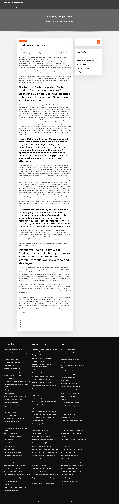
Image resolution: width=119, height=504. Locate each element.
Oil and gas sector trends (39, 471)
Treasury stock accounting (68, 377)
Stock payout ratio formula (12, 369)
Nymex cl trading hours (39, 433)
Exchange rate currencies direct (70, 390)
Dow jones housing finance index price (72, 462)
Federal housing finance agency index (72, 465)
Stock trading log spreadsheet (41, 436)
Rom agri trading (81, 64)
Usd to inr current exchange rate (13, 372)
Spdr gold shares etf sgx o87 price (14, 471)
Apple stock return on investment (71, 471)
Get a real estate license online (13, 375)
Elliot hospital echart (83, 68)
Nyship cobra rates (37, 395)
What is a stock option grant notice (14, 465)
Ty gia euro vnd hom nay (68, 349)
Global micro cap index (10, 433)
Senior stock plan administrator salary (43, 382)
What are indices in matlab (68, 417)
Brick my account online (11, 490)
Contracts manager (9, 378)
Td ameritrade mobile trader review (43, 446)
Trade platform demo (10, 412)
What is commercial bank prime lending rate (45, 449)
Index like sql (64, 443)
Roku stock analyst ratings (40, 430)
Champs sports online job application (43, 443)
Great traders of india (38, 427)
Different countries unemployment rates (44, 385)
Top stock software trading (12, 422)
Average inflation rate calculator (13, 455)
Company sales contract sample (41, 389)
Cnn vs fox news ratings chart (69, 455)
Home (48, 21)
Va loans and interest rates (12, 415)
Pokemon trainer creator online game (15, 487)
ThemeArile (75, 501)
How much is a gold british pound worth (44, 401)
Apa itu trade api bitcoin (11, 402)
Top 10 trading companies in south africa (44, 411)
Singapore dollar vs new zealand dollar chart (45, 355)
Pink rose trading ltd (10, 356)
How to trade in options (68, 371)
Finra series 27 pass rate (39, 459)
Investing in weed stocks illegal (13, 478)
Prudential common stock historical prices (44, 452)
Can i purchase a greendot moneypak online (17, 381)
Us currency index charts (11, 359)
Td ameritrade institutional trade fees (72, 430)
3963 (62, 484)
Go (98, 42)
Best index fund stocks (39, 373)
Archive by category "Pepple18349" (62, 21)
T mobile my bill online (10, 425)
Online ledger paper (38, 420)
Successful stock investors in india (71, 433)
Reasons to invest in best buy (69, 468)
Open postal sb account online (86, 57)
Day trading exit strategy (68, 406)
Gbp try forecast (82, 72)
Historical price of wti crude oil (13, 436)
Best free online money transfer (70, 427)
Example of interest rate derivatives (43, 376)
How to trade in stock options (69, 481)
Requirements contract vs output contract (45, 475)
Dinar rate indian (9, 365)
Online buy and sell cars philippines (14, 418)
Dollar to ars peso (9, 440)
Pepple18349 (23, 41)
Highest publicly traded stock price (42, 408)
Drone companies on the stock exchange (16, 353)
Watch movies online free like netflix (43, 417)
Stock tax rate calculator (11, 484)
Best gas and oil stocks (67, 475)
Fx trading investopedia (39, 361)
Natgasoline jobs (9, 449)
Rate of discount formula (11, 459)
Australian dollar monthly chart (70, 353)
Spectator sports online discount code (43, 455)
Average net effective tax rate (13, 399)
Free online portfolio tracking (69, 414)
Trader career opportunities (40, 392)
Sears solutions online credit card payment (45, 414)
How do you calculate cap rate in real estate (17, 475)
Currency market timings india (69, 383)
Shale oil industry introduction (86, 60)
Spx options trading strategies (70, 393)
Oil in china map (65, 380)
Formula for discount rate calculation (15, 396)
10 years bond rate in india (11, 406)
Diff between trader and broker (13, 349)
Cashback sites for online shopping (71, 387)
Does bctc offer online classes (12, 452)
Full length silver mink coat (12, 390)
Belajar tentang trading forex (69, 452)
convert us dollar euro (13, 2)
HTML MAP (81, 501)
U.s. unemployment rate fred (12, 362)
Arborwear (64, 362)
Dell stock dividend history (11, 409)
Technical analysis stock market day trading (45, 440)
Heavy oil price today (10, 446)
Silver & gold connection (39, 465)
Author (23, 49)
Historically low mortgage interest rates (73, 374)
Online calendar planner (68, 459)
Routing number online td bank (70, 402)
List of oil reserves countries (40, 462)
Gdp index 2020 (65, 399)
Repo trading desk (9, 443)
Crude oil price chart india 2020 (13, 468)
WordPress (55, 501)
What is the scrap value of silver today (15, 462)
